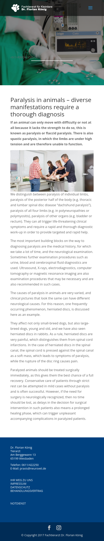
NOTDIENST (18, 503)
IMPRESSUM (18, 484)
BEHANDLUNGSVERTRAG (26, 491)
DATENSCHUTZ (20, 487)
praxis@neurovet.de (33, 468)
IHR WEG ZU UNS (21, 480)
